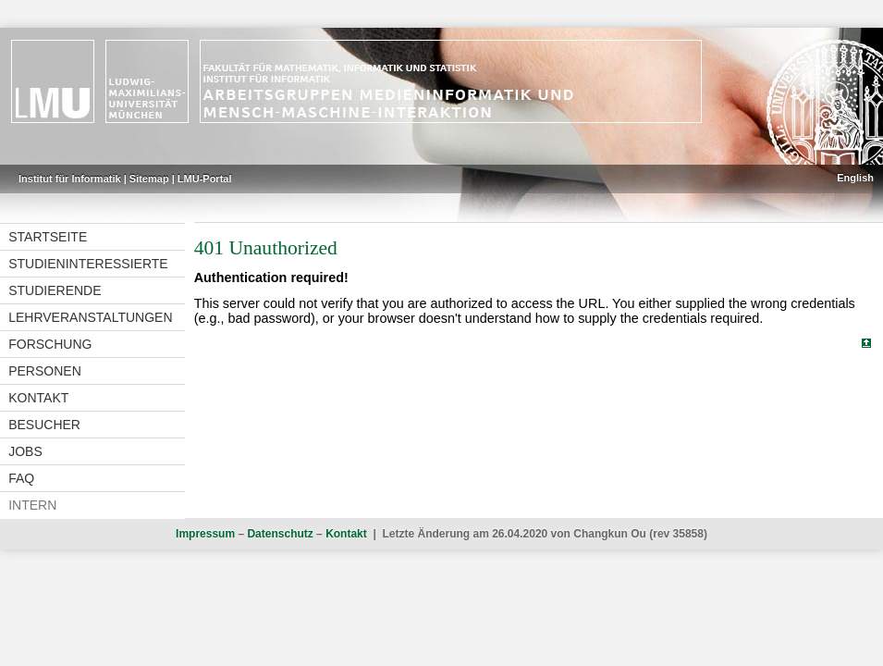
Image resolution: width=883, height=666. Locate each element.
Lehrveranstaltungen (90, 317)
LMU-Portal (205, 178)
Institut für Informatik (69, 178)
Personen (44, 371)
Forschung (50, 344)
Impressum (205, 533)
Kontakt (38, 397)
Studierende (54, 290)
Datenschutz (280, 533)
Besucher (44, 424)
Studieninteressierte (87, 263)
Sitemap (149, 178)
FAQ (21, 478)
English (855, 177)
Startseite (47, 236)
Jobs (25, 451)
